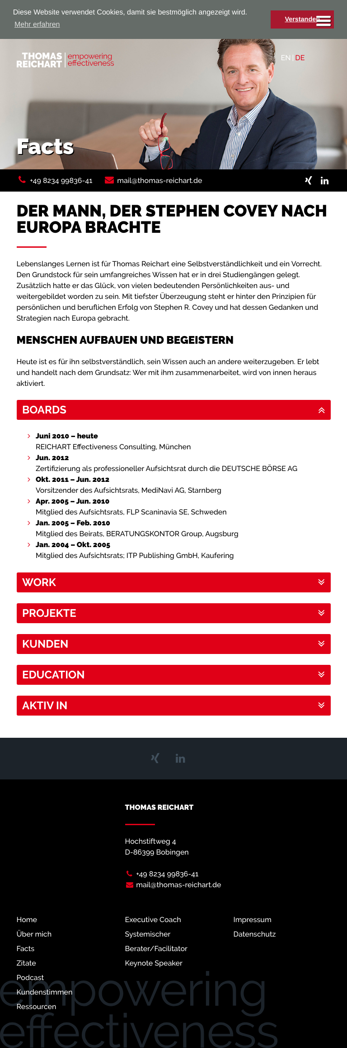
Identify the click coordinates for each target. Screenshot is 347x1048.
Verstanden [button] (302, 19)
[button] (174, 410)
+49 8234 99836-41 (61, 180)
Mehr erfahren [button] (37, 25)
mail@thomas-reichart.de (159, 180)
